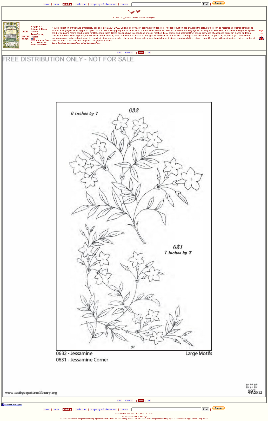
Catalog (67, 4)
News (56, 4)
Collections (81, 4)
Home (46, 4)
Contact (124, 4)
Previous (129, 52)
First (119, 52)
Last (149, 52)
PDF (25, 31)
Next (141, 52)
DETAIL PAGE (25, 37)
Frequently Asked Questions (103, 4)
